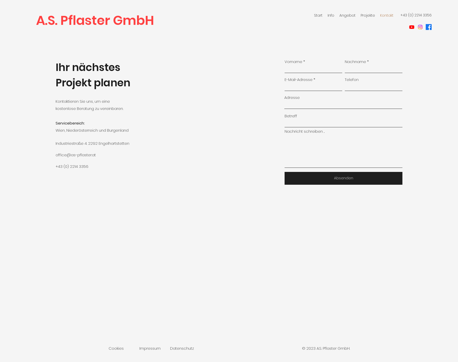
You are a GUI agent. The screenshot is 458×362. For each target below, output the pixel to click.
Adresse (292, 97)
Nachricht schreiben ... (305, 131)
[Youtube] (412, 27)
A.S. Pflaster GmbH (95, 20)
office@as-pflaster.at (76, 155)
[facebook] (429, 27)
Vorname (293, 62)
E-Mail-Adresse (299, 79)
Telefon (352, 79)
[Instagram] (420, 27)
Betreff (291, 116)
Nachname (355, 62)
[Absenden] (343, 178)
